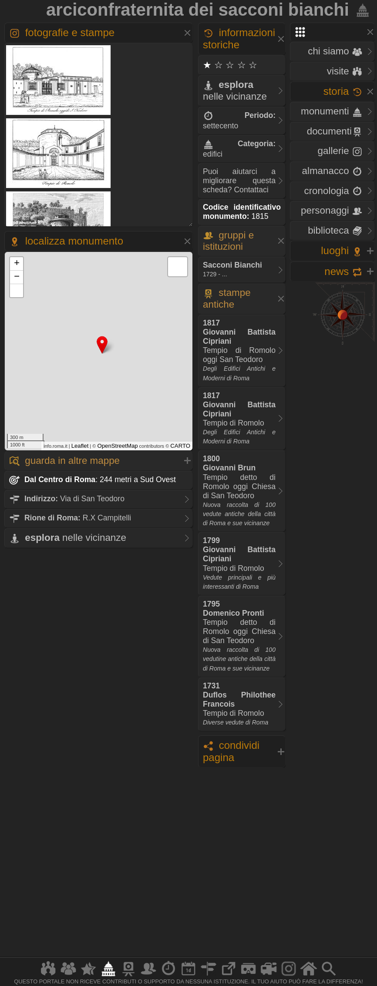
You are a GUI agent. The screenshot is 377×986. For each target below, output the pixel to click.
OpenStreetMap (117, 446)
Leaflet (80, 446)
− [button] (17, 277)
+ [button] (17, 263)
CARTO (180, 446)
